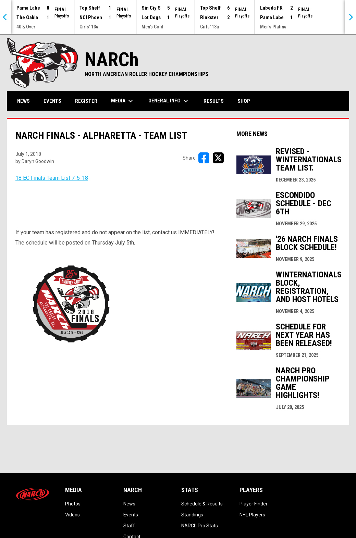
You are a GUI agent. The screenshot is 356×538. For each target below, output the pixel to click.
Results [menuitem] (214, 101)
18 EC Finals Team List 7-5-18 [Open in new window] (51, 178)
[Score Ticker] (178, 17)
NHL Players (252, 514)
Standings (192, 514)
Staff (129, 525)
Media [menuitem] (123, 101)
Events (130, 514)
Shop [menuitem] (246, 101)
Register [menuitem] (86, 101)
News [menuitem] (23, 101)
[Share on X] (218, 157)
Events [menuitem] (52, 101)
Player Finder (254, 503)
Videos (72, 514)
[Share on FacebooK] (203, 157)
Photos (73, 503)
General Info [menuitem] (169, 101)
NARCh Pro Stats (199, 525)
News (129, 503)
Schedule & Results (202, 503)
